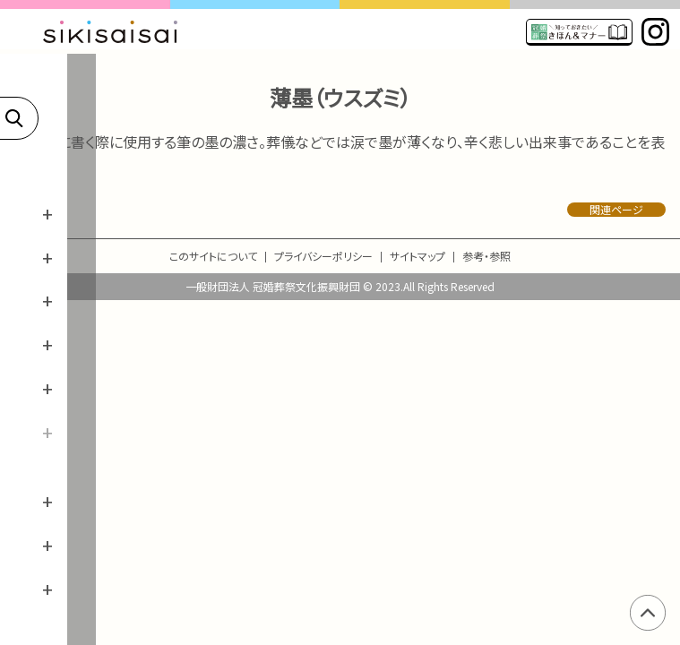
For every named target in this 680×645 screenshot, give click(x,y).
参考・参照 (486, 255)
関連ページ (616, 209)
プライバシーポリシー (323, 255)
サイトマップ (417, 255)
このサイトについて (213, 255)
